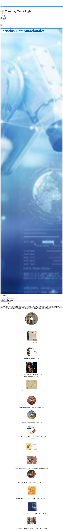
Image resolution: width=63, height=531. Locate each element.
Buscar (2, 25)
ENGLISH (3, 6)
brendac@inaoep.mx (45, 308)
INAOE (4, 295)
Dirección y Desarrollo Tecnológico (10, 297)
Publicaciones (6, 299)
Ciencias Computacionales (8, 298)
